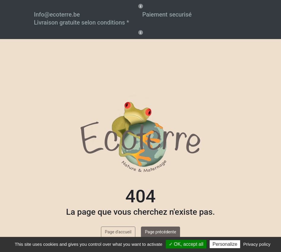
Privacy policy (257, 244)
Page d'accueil (118, 232)
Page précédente (160, 232)
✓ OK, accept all (186, 244)
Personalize (225, 244)
